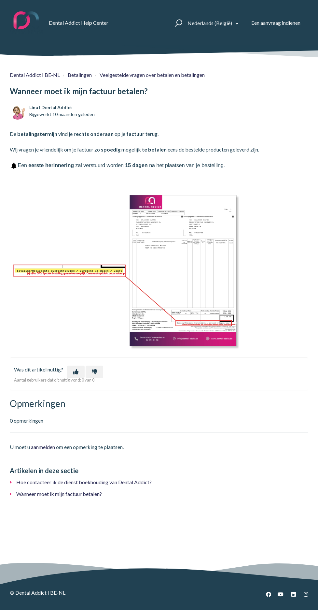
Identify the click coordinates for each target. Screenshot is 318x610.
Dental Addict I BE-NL (35, 75)
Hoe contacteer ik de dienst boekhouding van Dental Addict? (84, 482)
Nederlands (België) (210, 23)
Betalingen (80, 75)
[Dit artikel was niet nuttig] (94, 372)
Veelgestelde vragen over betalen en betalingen (152, 75)
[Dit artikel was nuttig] (76, 372)
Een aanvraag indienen (275, 23)
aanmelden (43, 447)
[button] (177, 22)
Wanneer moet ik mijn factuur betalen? (59, 494)
